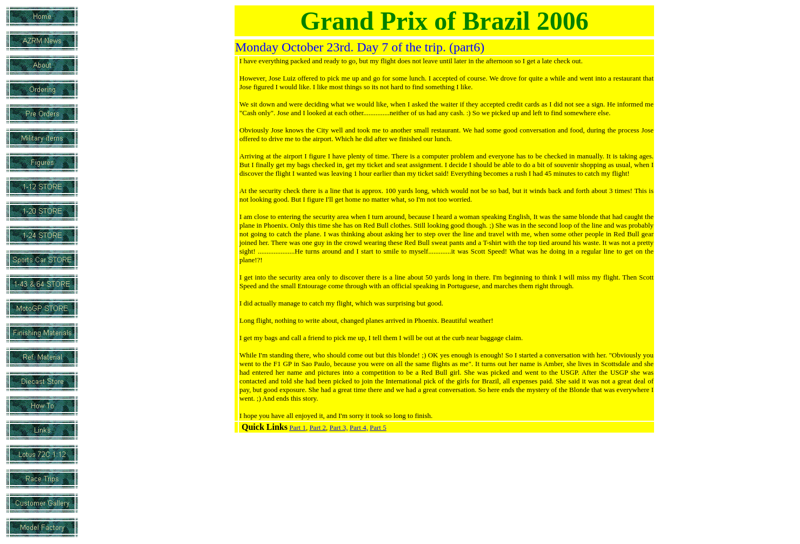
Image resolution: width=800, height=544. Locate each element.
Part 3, (339, 427)
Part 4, (359, 427)
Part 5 (378, 427)
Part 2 (317, 427)
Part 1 (297, 427)
